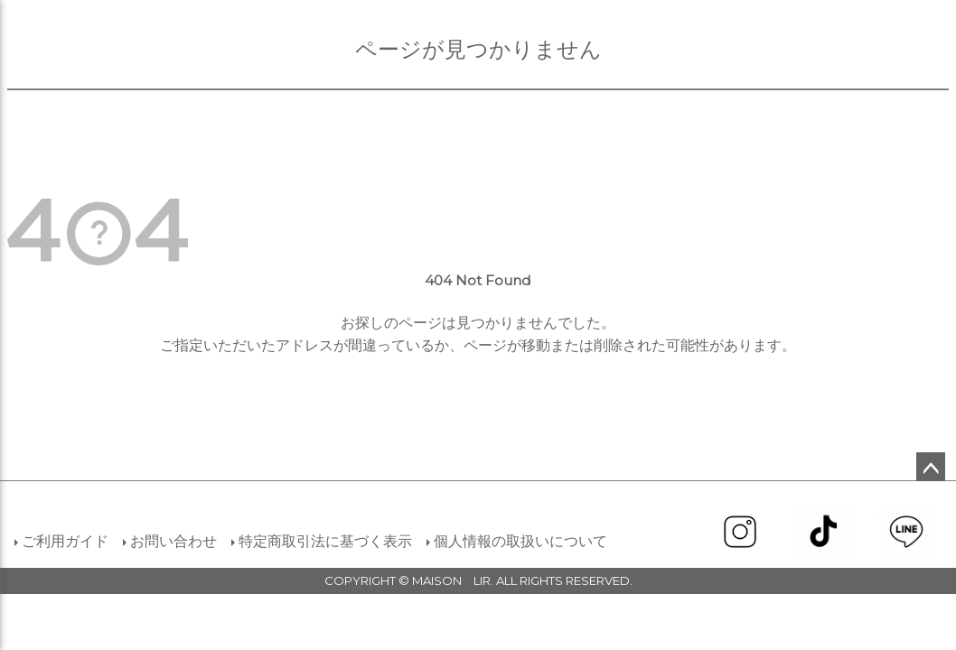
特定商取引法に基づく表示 (325, 541)
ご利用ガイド (65, 541)
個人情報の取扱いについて (520, 541)
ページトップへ (930, 466)
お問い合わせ (173, 541)
